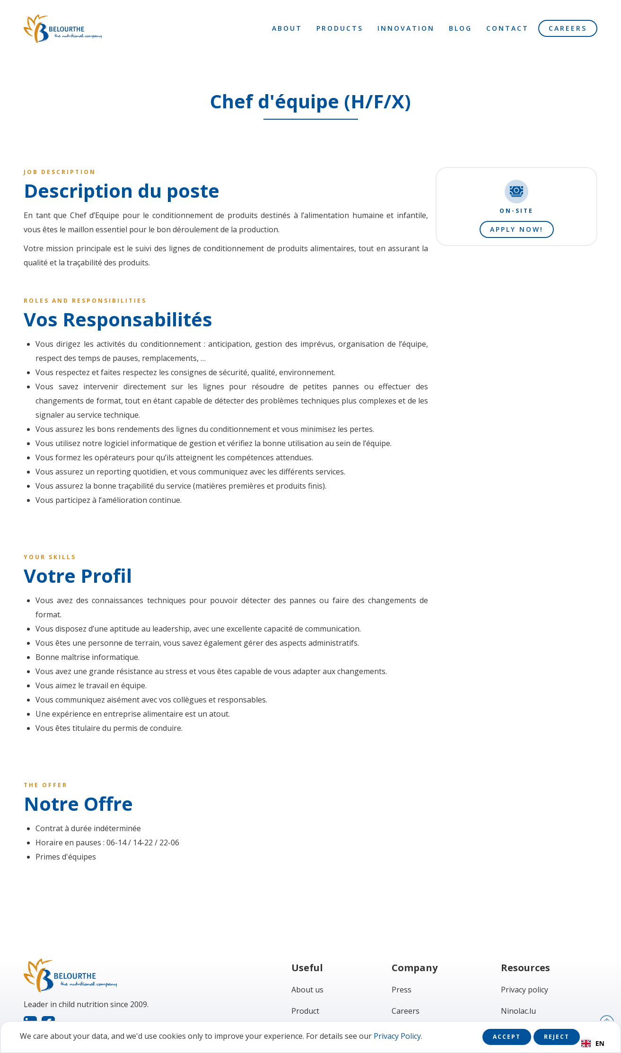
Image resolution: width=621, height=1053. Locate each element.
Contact (507, 28)
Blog (460, 28)
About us (307, 989)
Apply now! (516, 229)
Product (305, 1011)
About (287, 28)
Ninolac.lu (518, 1011)
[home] (63, 28)
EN (592, 1043)
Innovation (406, 28)
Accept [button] (507, 1037)
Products (339, 28)
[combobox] (593, 1043)
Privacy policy (524, 989)
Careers (568, 28)
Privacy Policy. (398, 1036)
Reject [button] (556, 1037)
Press (401, 989)
